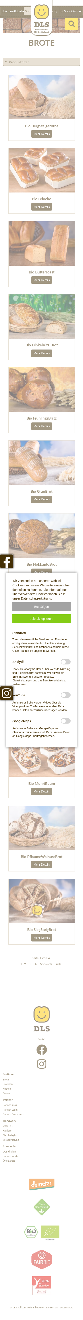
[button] (41, 606)
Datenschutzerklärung (36, 598)
